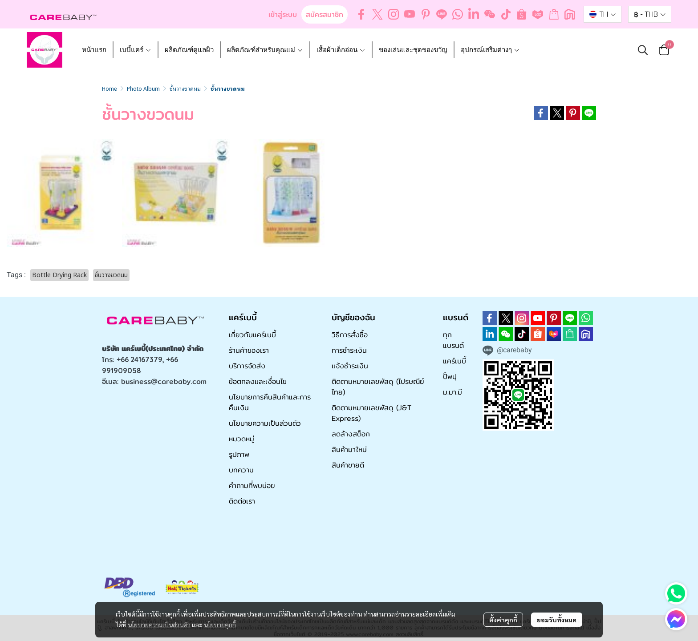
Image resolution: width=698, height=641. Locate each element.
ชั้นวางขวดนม (185, 88)
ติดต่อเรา (242, 501)
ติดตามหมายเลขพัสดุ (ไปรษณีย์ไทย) (378, 387)
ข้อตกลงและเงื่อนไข (258, 381)
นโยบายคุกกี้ (220, 625)
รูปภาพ (239, 454)
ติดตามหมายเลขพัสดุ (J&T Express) (371, 413)
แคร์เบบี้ (454, 361)
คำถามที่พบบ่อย (252, 485)
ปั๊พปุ (450, 376)
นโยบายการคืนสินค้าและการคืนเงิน (270, 402)
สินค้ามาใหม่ (349, 449)
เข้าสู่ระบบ (282, 14)
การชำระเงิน (349, 350)
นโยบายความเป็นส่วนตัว (159, 625)
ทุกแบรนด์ (453, 340)
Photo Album (143, 88)
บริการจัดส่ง (247, 365)
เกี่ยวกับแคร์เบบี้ (252, 334)
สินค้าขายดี (348, 465)
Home (109, 88)
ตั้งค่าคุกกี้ (503, 620)
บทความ (241, 470)
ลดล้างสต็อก (351, 433)
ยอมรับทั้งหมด (556, 620)
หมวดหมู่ (241, 438)
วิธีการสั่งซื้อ (350, 334)
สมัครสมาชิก (324, 14)
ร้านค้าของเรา (249, 350)
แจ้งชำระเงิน (350, 365)
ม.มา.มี (452, 392)
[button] (602, 14)
